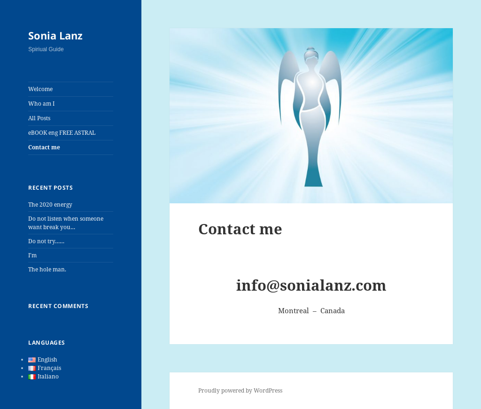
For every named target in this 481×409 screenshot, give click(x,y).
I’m (32, 255)
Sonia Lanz (55, 35)
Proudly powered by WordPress (240, 390)
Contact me (44, 147)
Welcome (40, 89)
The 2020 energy (50, 204)
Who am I (41, 104)
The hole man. (47, 269)
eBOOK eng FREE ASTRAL (61, 133)
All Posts (39, 118)
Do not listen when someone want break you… (65, 223)
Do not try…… (46, 241)
